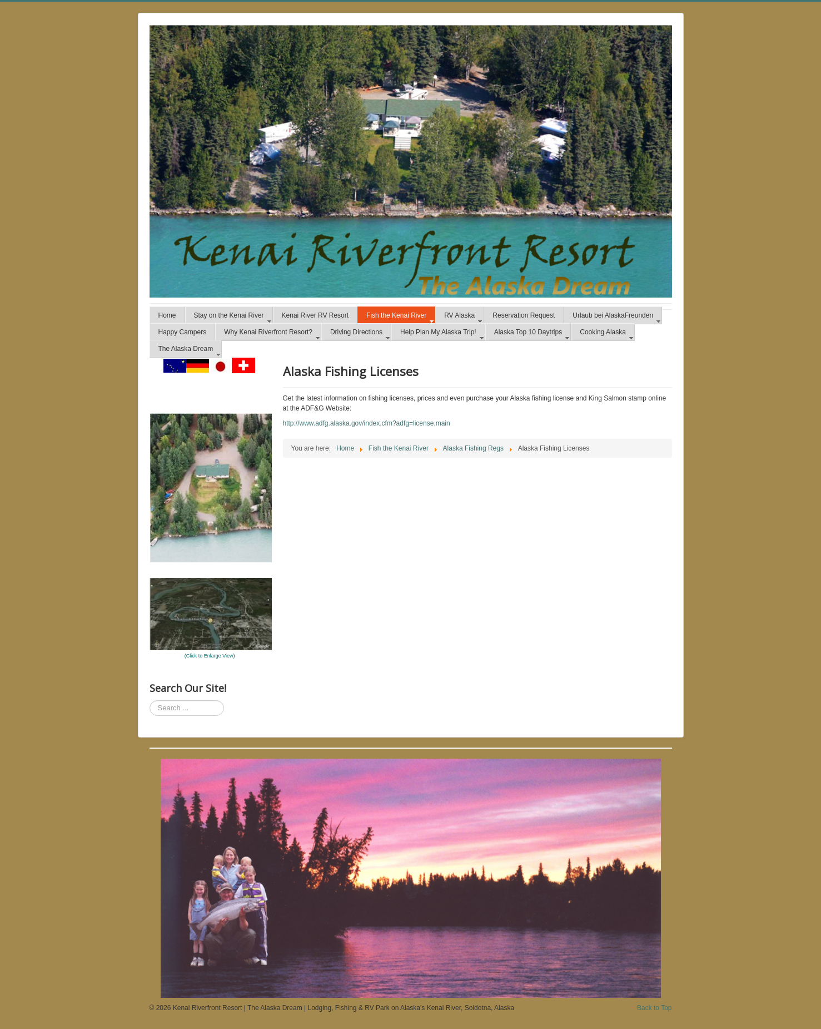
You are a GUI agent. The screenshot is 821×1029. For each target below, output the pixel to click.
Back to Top (654, 1008)
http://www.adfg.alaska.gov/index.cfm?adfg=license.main (366, 423)
